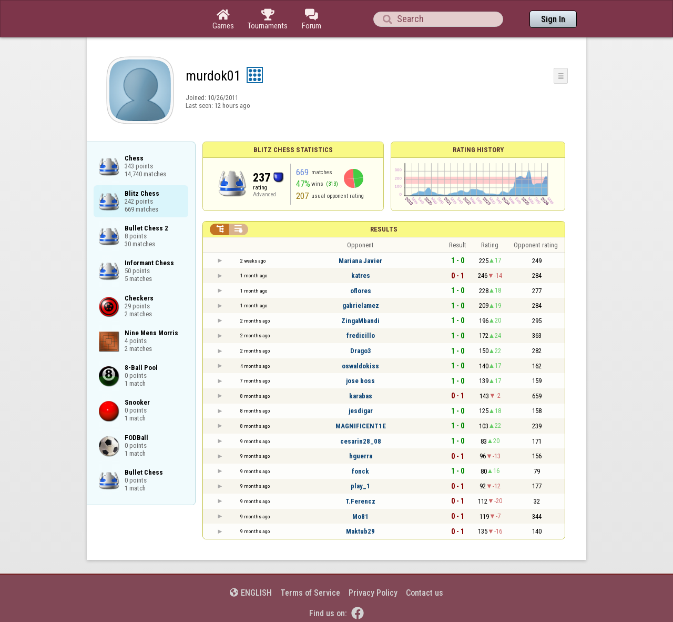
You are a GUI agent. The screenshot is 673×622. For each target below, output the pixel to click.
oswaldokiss (360, 366)
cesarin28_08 (360, 441)
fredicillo (360, 335)
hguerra (360, 456)
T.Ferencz (360, 501)
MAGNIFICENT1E (360, 426)
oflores (360, 291)
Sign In (553, 19)
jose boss (360, 381)
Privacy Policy (373, 593)
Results (383, 229)
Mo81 (360, 516)
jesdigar (361, 411)
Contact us (424, 593)
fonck (360, 471)
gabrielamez (360, 305)
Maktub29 (360, 531)
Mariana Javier (360, 261)
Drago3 (360, 351)
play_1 (360, 486)
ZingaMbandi (360, 321)
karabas (360, 396)
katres (360, 275)
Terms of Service (310, 593)
